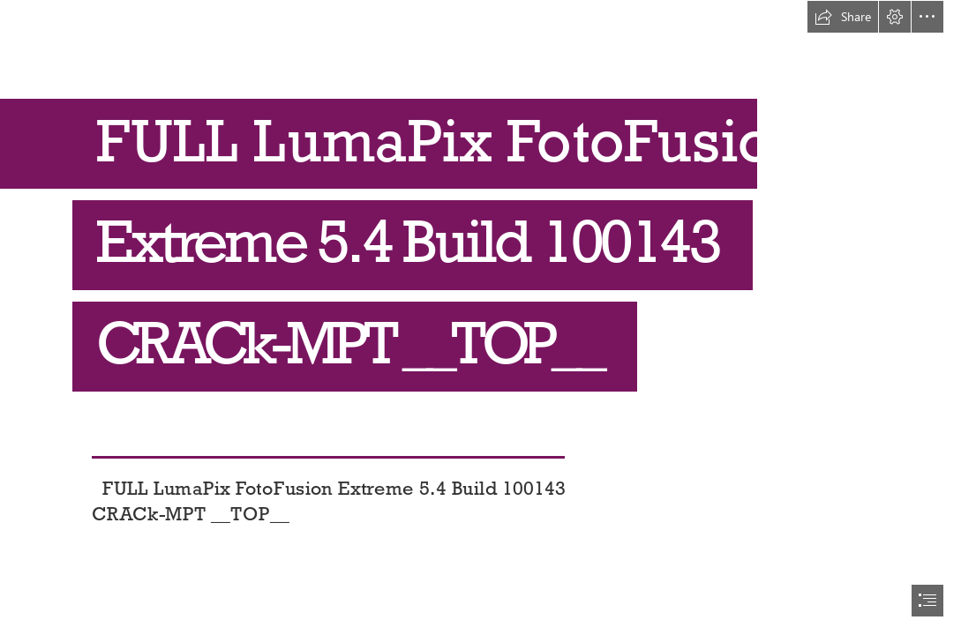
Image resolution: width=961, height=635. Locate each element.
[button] (842, 17)
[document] (480, 317)
